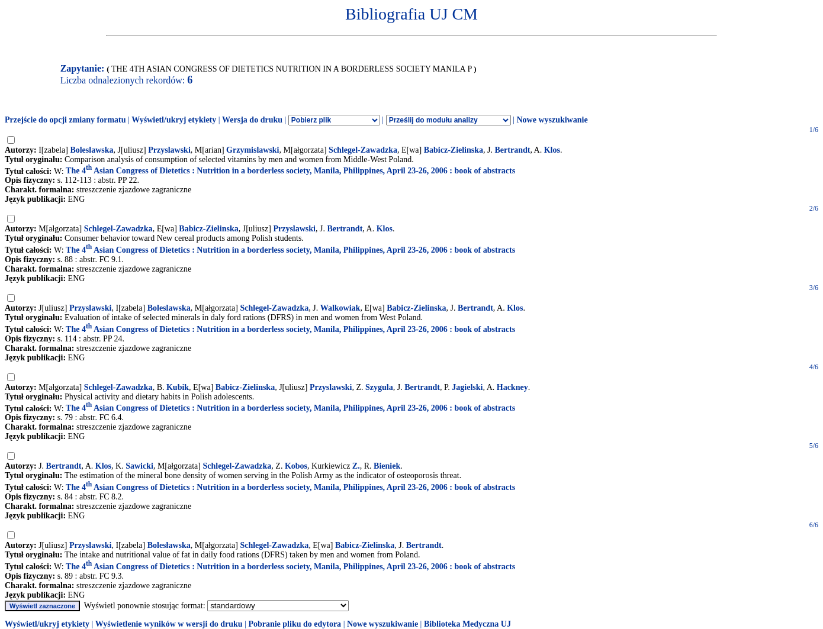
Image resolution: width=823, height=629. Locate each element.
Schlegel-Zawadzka (363, 150)
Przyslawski (169, 150)
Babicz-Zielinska (453, 150)
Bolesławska (169, 545)
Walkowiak (340, 308)
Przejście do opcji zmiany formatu (65, 119)
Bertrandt (513, 150)
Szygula (379, 387)
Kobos (296, 466)
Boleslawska (91, 150)
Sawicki (139, 466)
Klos (552, 150)
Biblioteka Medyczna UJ (467, 624)
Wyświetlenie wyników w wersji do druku (169, 624)
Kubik (177, 387)
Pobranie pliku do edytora (294, 624)
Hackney (512, 387)
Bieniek (387, 466)
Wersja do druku (252, 119)
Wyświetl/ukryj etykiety (173, 119)
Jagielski (467, 387)
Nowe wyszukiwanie (551, 119)
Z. (356, 466)
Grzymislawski (252, 150)
